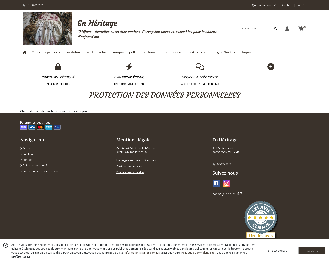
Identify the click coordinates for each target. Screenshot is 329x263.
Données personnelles (130, 172)
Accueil (25, 148)
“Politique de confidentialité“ (197, 252)
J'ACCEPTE (312, 251)
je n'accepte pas (277, 251)
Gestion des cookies (129, 166)
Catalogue (27, 154)
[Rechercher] (275, 28)
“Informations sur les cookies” (142, 252)
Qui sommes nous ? (33, 165)
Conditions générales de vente (40, 171)
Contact (287, 5)
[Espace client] (287, 28)
